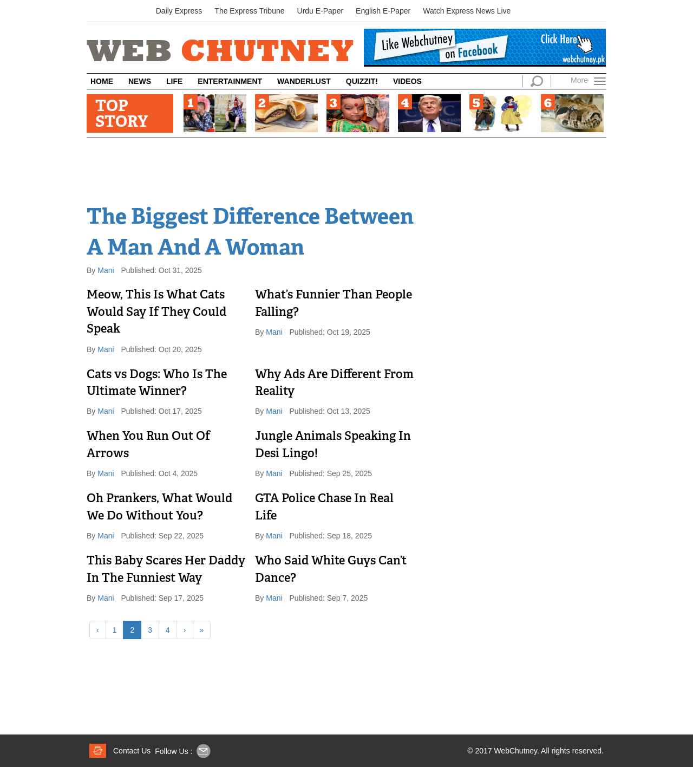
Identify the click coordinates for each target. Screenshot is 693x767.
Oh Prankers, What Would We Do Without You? (159, 507)
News (139, 81)
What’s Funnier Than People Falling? (333, 304)
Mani (106, 270)
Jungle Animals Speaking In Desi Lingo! (333, 445)
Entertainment (230, 81)
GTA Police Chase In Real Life (324, 507)
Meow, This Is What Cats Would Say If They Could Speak (156, 312)
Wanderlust (304, 81)
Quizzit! (362, 81)
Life (174, 81)
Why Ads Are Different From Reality (334, 383)
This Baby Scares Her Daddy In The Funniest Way (166, 570)
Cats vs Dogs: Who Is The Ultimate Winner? (157, 383)
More (579, 80)
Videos (407, 81)
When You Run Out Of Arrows (148, 445)
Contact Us (132, 750)
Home (101, 81)
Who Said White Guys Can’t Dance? (331, 570)
